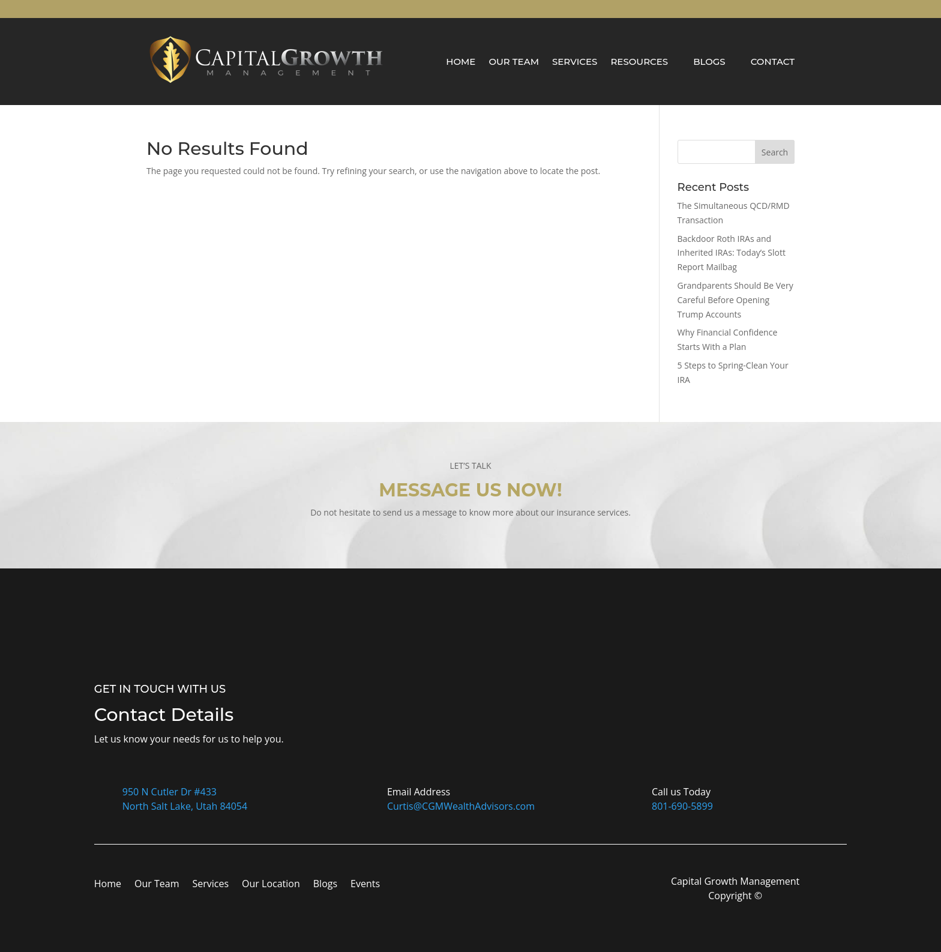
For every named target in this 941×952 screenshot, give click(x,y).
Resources (639, 61)
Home (460, 61)
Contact (773, 61)
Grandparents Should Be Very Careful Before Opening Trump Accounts (735, 300)
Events (365, 884)
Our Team (514, 61)
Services (574, 61)
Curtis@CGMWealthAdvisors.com (461, 806)
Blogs (709, 61)
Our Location (271, 884)
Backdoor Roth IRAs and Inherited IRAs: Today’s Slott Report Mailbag (732, 253)
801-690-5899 (682, 806)
